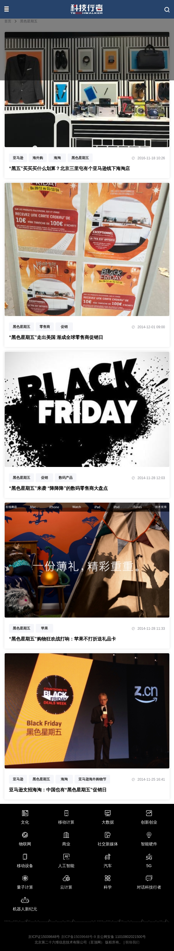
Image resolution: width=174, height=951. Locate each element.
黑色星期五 (80, 158)
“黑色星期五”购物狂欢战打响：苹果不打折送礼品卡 (62, 638)
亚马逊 (18, 158)
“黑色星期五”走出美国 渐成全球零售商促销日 (56, 337)
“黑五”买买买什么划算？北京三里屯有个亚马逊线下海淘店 (69, 168)
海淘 (57, 158)
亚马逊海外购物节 (92, 779)
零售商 (45, 327)
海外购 (38, 158)
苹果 (44, 628)
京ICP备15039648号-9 (78, 937)
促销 (64, 327)
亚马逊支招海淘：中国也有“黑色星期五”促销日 (58, 789)
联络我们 (132, 942)
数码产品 (66, 478)
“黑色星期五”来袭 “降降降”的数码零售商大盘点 (58, 488)
